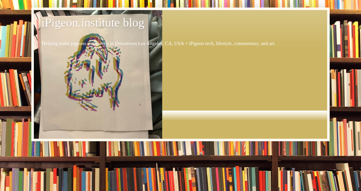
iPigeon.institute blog (92, 22)
